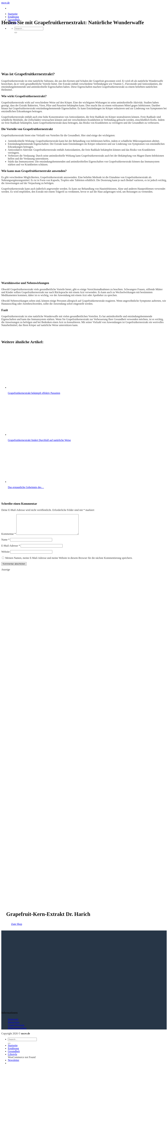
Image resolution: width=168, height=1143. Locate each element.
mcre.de (5, 2)
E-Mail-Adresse (10, 549)
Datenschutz (13, 1026)
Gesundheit (14, 1055)
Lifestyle (12, 1058)
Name (5, 543)
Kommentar (8, 537)
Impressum (13, 1023)
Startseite (13, 13)
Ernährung (13, 16)
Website (5, 555)
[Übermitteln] (15, 32)
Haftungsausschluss (17, 1032)
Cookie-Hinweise (16, 1029)
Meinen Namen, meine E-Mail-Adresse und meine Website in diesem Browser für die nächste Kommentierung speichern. (69, 561)
